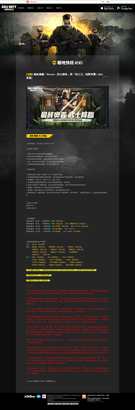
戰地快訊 (21, 8)
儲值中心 (49, 8)
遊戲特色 (30, 8)
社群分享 (40, 8)
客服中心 (59, 8)
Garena (31, 2)
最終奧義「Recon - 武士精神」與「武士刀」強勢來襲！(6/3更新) (64, 76)
